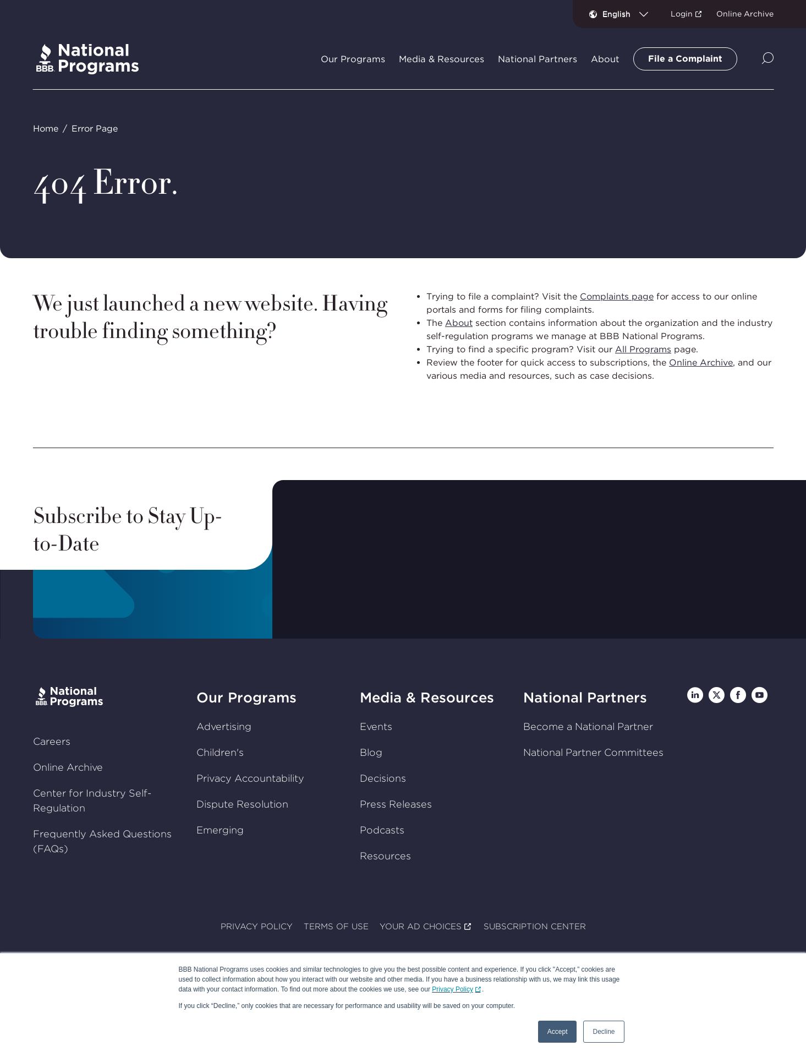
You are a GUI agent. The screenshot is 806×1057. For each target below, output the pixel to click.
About (459, 323)
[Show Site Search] (767, 59)
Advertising (223, 726)
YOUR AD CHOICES (421, 926)
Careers (51, 741)
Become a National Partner (588, 726)
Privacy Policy (452, 989)
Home (45, 128)
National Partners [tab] (537, 59)
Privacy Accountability (250, 778)
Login (682, 13)
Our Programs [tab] (353, 59)
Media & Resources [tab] (441, 59)
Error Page (94, 128)
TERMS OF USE (336, 926)
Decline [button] (604, 1032)
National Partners (585, 697)
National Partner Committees (593, 752)
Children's (219, 752)
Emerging (219, 830)
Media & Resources (427, 697)
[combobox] (629, 13)
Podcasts (382, 830)
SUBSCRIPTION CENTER (534, 926)
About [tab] (605, 59)
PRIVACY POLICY (257, 926)
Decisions (383, 778)
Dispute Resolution (242, 804)
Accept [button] (557, 1032)
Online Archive (745, 13)
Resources (385, 856)
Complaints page (617, 296)
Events (376, 726)
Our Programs (246, 697)
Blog (371, 752)
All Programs (643, 349)
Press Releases (396, 804)
